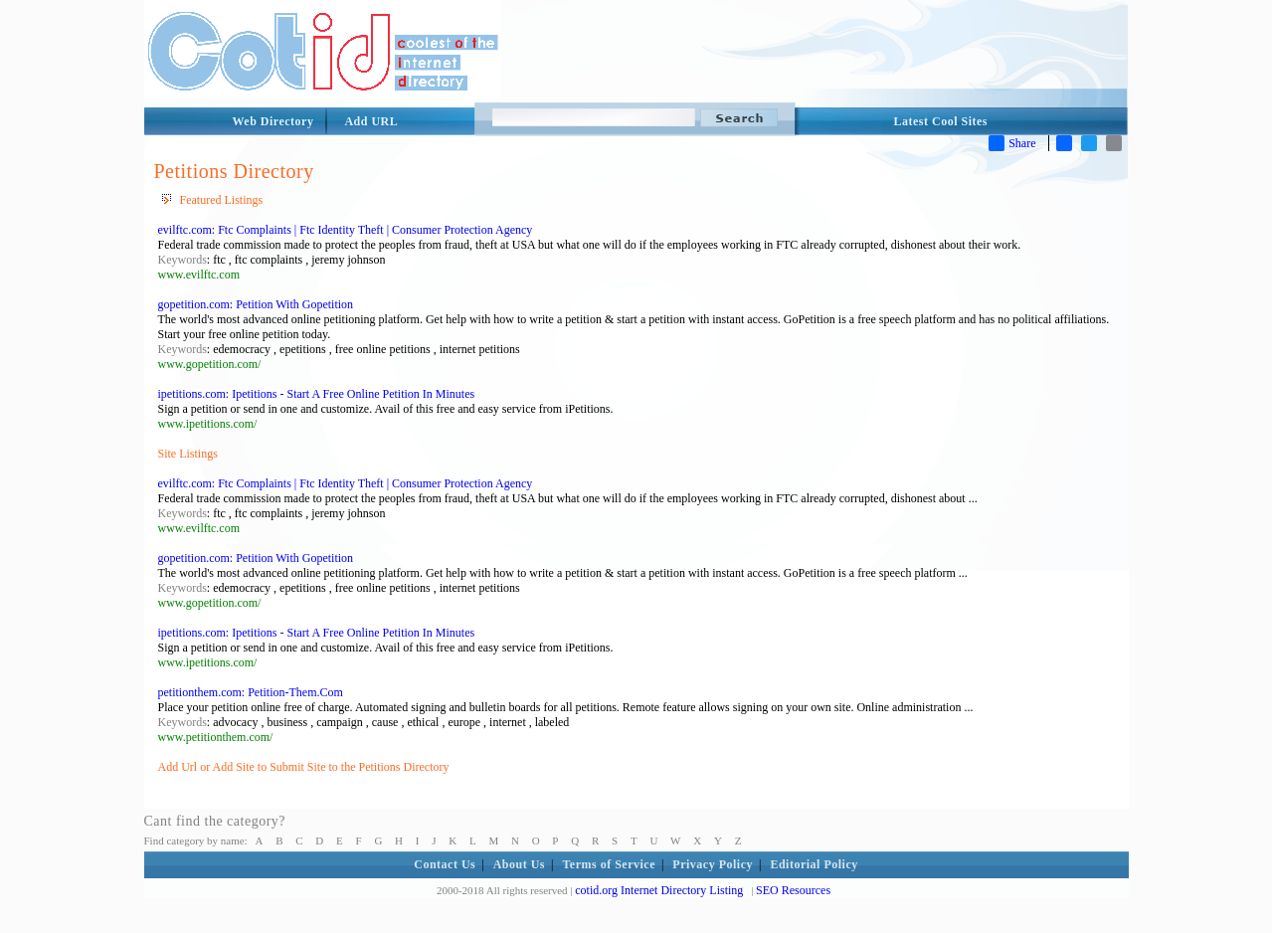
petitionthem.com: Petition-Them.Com (250, 692)
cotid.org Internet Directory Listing (659, 890)
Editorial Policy (813, 864)
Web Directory (273, 121)
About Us (519, 864)
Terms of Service (608, 864)
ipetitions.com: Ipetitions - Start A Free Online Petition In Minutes (316, 394)
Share (1012, 143)
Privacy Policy (712, 864)
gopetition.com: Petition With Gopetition (256, 304)
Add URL (371, 121)
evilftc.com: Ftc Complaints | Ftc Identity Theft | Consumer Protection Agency (345, 230)
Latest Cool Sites (941, 121)
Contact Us (444, 864)
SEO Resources (793, 890)
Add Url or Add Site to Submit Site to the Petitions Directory (304, 767)
